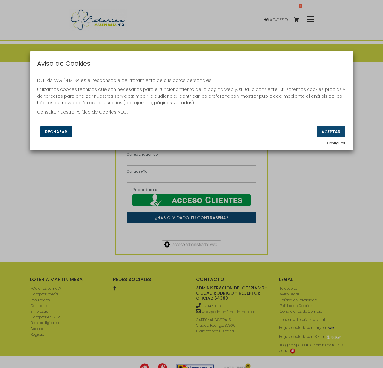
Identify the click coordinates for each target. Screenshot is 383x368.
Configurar (336, 143)
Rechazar (56, 132)
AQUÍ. (123, 112)
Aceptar (331, 132)
